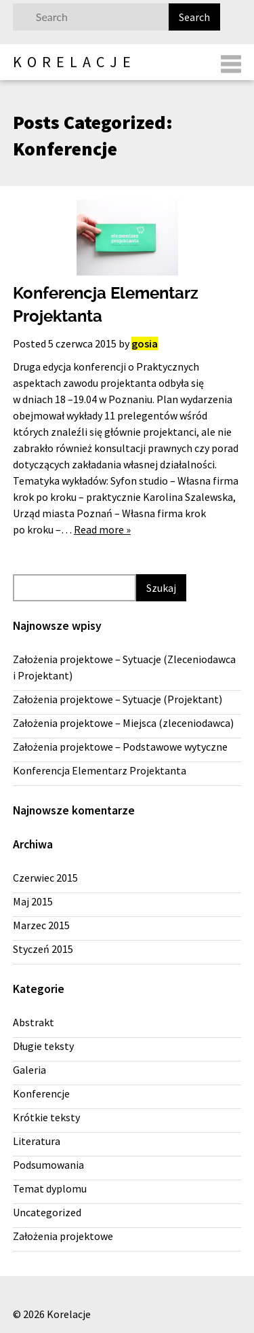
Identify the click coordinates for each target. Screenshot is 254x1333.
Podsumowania (48, 1164)
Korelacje (74, 61)
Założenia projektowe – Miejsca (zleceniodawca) (123, 723)
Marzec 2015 (41, 925)
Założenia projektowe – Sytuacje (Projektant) (117, 699)
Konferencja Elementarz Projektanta (99, 770)
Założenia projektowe (63, 1236)
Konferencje (41, 1093)
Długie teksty (43, 1046)
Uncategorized (47, 1212)
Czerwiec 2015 (45, 877)
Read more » (102, 529)
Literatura (36, 1141)
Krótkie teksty (46, 1117)
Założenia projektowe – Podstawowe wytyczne (120, 746)
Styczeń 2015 (43, 949)
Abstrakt (33, 1022)
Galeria (29, 1069)
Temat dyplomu (50, 1188)
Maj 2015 (33, 901)
